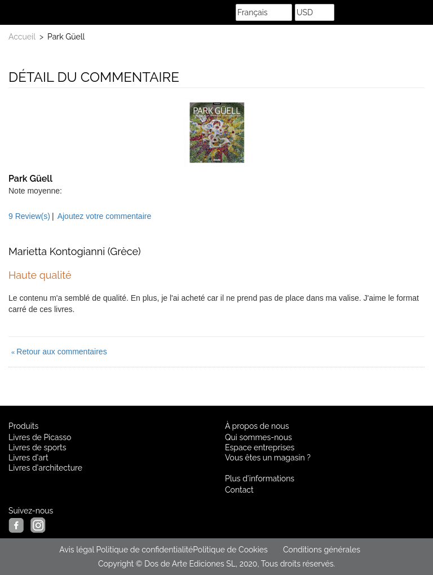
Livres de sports (37, 447)
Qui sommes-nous (258, 437)
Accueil (22, 36)
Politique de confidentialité (144, 549)
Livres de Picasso (39, 437)
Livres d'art (28, 457)
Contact (239, 489)
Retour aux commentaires (59, 351)
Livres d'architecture (45, 467)
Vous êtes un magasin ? (268, 457)
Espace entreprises (259, 447)
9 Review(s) (29, 216)
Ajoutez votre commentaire (105, 216)
